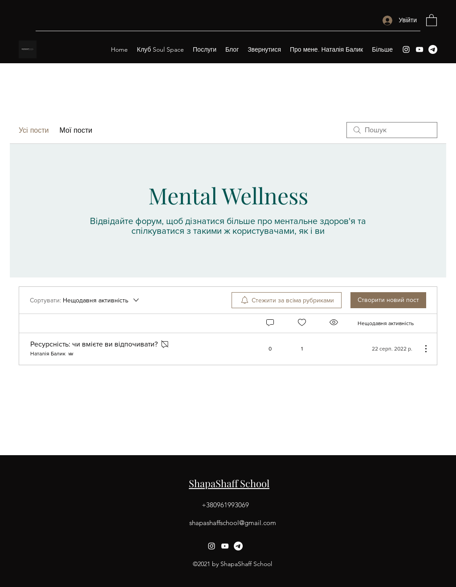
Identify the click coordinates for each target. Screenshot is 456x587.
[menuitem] (287, 300)
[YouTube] (419, 49)
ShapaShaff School (229, 483)
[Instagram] (406, 49)
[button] (431, 19)
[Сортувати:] (85, 300)
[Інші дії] (421, 348)
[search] (391, 130)
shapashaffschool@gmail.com (232, 522)
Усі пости (34, 130)
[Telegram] (432, 49)
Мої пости (75, 130)
